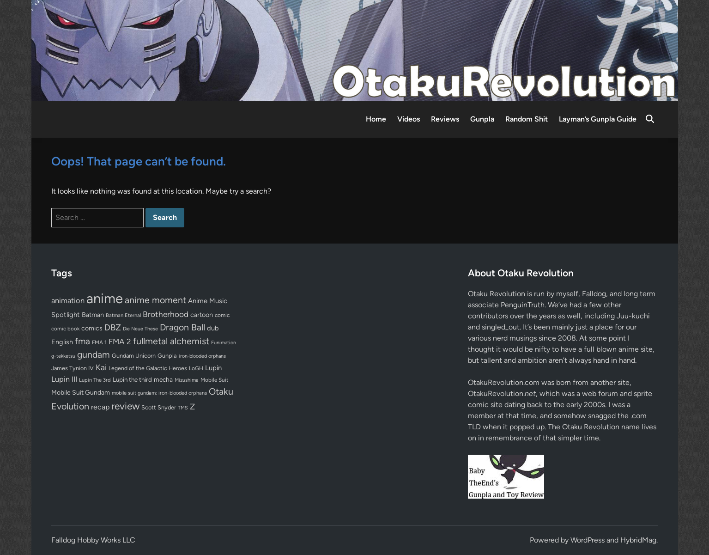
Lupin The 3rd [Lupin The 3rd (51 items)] (95, 380)
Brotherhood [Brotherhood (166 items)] (165, 314)
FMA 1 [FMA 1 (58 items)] (99, 342)
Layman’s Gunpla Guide (597, 119)
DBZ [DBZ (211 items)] (112, 327)
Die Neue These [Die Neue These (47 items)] (140, 329)
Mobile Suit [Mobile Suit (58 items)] (214, 380)
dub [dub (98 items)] (213, 328)
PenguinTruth (523, 304)
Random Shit (526, 119)
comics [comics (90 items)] (92, 328)
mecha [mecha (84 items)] (163, 379)
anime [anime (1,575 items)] (104, 298)
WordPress (587, 540)
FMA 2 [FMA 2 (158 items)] (120, 341)
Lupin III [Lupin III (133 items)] (64, 379)
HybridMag (638, 540)
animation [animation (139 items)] (68, 300)
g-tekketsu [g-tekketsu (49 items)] (63, 356)
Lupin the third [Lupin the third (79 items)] (132, 379)
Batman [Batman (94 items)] (93, 315)
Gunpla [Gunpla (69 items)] (167, 355)
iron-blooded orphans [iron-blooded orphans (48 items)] (202, 356)
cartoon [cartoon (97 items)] (201, 315)
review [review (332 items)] (125, 406)
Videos (408, 119)
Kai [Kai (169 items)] (101, 367)
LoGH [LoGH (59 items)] (196, 368)
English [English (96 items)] (62, 342)
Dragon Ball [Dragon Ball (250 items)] (182, 327)
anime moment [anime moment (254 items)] (155, 299)
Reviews (445, 119)
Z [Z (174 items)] (192, 406)
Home (376, 119)
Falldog (594, 293)
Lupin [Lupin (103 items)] (213, 368)
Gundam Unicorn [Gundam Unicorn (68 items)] (134, 355)
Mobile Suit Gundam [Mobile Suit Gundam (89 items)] (80, 392)
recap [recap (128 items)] (100, 407)
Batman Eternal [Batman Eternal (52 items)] (123, 315)
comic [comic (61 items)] (222, 315)
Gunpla (482, 119)
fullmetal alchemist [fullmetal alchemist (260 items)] (171, 341)
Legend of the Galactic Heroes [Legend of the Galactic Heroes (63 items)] (148, 368)
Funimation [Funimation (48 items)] (223, 343)
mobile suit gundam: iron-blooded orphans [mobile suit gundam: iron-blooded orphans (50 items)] (159, 393)
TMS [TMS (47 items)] (183, 408)
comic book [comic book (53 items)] (65, 328)
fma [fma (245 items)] (82, 341)
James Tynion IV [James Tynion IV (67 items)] (72, 368)
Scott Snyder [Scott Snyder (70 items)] (158, 407)
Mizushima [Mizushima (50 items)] (187, 380)
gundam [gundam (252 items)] (93, 354)
